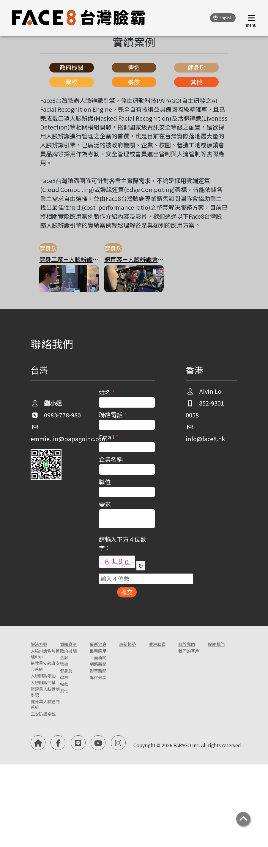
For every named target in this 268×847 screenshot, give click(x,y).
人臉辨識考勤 (42, 710)
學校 (72, 82)
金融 (66, 664)
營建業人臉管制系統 (42, 748)
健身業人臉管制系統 (42, 774)
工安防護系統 (42, 796)
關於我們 (190, 645)
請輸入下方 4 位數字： (122, 543)
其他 (196, 82)
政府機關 (71, 67)
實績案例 (72, 645)
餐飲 (134, 82)
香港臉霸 (161, 645)
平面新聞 (101, 664)
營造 (134, 67)
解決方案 (42, 645)
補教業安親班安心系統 (42, 688)
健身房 (196, 67)
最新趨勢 (131, 645)
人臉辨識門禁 (42, 727)
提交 (127, 592)
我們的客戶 (190, 659)
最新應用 (101, 655)
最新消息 (101, 645)
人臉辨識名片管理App (42, 663)
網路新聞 (101, 674)
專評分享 (101, 692)
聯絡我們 (220, 645)
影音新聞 (101, 683)
